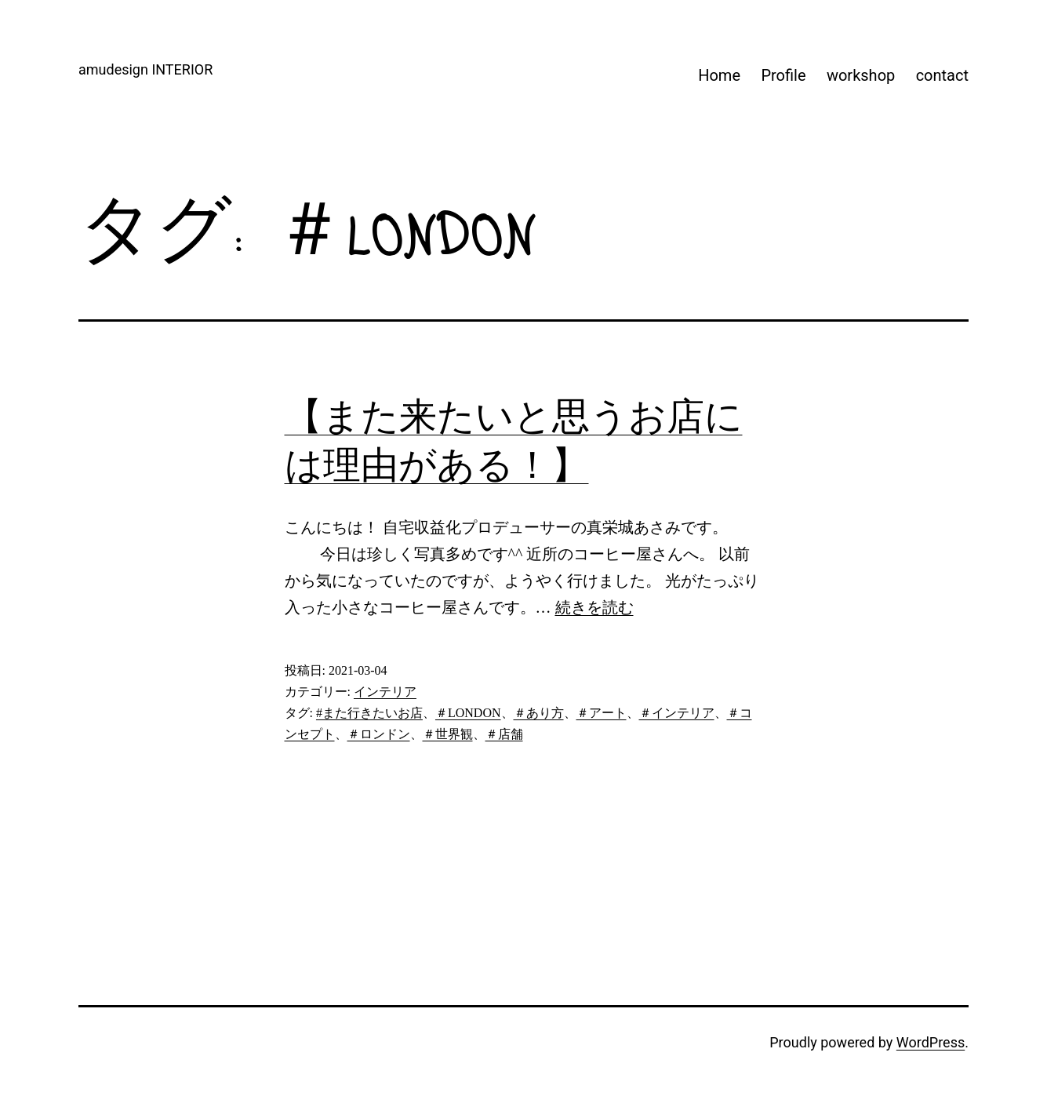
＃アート (601, 712)
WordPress (930, 1042)
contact (942, 75)
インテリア (385, 691)
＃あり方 (539, 712)
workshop (861, 75)
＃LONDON (468, 712)
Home (719, 75)
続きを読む (594, 607)
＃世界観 (448, 734)
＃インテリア (676, 712)
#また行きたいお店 (369, 712)
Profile (783, 75)
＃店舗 (504, 734)
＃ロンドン (378, 734)
